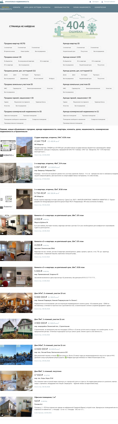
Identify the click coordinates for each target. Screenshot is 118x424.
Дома (6, 75)
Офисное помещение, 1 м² (45, 401)
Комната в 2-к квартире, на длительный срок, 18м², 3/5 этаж (59, 220)
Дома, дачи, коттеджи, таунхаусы (37, 7)
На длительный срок (69, 51)
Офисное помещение (11, 119)
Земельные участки (61, 7)
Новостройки (25, 51)
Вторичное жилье (9, 51)
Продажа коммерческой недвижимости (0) (23, 116)
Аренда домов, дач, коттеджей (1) (78, 75)
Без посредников (40, 51)
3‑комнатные (36, 47)
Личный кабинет (108, 1)
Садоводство (17, 92)
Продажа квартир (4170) (15, 44)
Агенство (51, 92)
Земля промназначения (35, 92)
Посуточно (84, 51)
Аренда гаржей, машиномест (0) (77, 102)
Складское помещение (40, 123)
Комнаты (16, 7)
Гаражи (6, 106)
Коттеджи (26, 75)
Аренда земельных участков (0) (77, 88)
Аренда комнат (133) (72, 57)
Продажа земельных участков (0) (18, 88)
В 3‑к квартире (8, 65)
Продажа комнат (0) (13, 57)
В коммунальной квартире (27, 61)
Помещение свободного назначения (15, 123)
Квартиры (5, 7)
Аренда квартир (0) (71, 44)
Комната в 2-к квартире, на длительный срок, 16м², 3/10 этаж (59, 271)
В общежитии (8, 61)
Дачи (15, 75)
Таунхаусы (38, 75)
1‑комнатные (8, 47)
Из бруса (7, 82)
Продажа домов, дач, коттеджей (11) (20, 71)
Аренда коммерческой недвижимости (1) (81, 116)
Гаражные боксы (41, 106)
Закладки (94, 1)
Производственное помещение (14, 127)
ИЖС (5, 92)
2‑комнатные (22, 47)
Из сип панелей (39, 78)
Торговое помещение (30, 119)
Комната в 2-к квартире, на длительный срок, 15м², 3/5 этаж (59, 245)
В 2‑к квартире (45, 61)
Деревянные (24, 78)
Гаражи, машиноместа (82, 7)
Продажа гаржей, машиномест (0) (19, 102)
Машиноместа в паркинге (22, 106)
